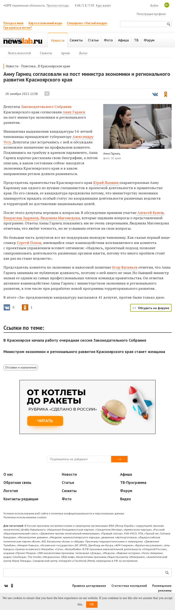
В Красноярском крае (54, 66)
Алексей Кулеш (150, 212)
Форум (126, 490)
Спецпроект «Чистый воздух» (87, 23)
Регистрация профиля (151, 14)
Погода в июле (13, 23)
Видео (125, 498)
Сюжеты (69, 490)
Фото (67, 498)
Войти (154, 6)
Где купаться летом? (17, 28)
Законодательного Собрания (46, 106)
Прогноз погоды (58, 6)
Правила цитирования (89, 586)
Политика (28, 66)
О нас (8, 474)
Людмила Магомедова (60, 217)
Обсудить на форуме (153, 308)
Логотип (10, 490)
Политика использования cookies (24, 517)
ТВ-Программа (133, 482)
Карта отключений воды (45, 23)
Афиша (126, 474)
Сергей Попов (29, 242)
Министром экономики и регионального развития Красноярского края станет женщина (84, 351)
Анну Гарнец (74, 111)
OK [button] (92, 604)
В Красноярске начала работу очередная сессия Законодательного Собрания (74, 340)
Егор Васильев (124, 267)
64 (47, 93)
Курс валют (103, 6)
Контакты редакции (20, 498)
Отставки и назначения (20, 367)
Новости (12, 66)
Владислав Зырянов (21, 217)
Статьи (68, 482)
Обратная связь (17, 482)
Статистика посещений (129, 586)
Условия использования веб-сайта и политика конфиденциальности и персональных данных (63, 513)
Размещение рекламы (162, 588)
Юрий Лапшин (106, 182)
